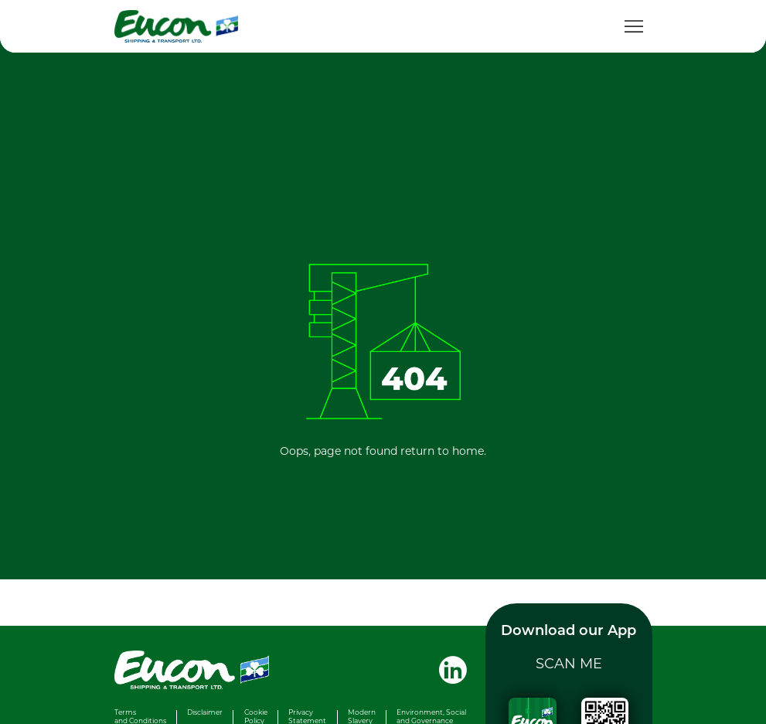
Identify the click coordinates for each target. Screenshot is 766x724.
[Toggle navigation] (633, 26)
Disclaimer (205, 712)
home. (469, 450)
